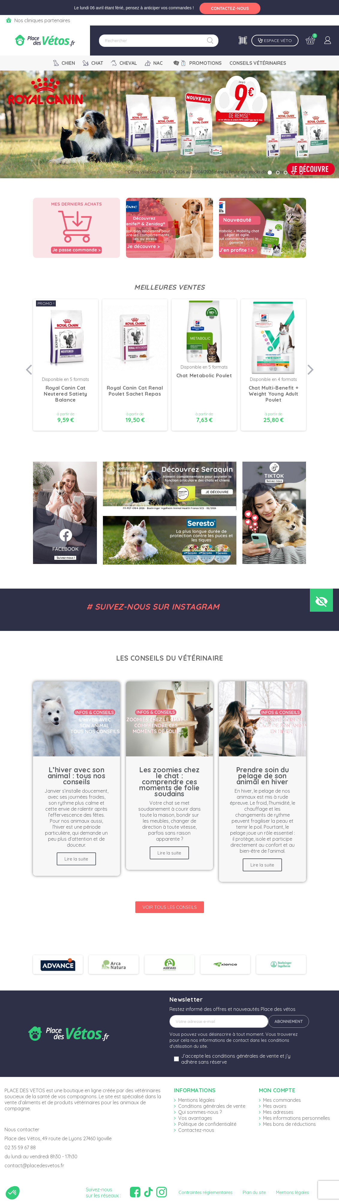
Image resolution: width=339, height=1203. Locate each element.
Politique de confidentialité (207, 1124)
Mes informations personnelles (296, 1118)
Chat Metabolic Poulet (204, 375)
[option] (65, 366)
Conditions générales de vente (211, 1106)
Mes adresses (278, 1112)
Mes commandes (282, 1100)
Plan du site (254, 1192)
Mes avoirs (274, 1106)
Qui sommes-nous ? (200, 1112)
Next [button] (311, 366)
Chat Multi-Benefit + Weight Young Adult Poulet (273, 394)
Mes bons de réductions (289, 1124)
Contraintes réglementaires (205, 1192)
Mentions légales (196, 1100)
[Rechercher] (159, 40)
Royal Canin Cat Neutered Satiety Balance (65, 394)
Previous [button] (29, 366)
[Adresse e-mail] (219, 1021)
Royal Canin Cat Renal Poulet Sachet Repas (135, 391)
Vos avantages (195, 1118)
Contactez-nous (196, 1130)
